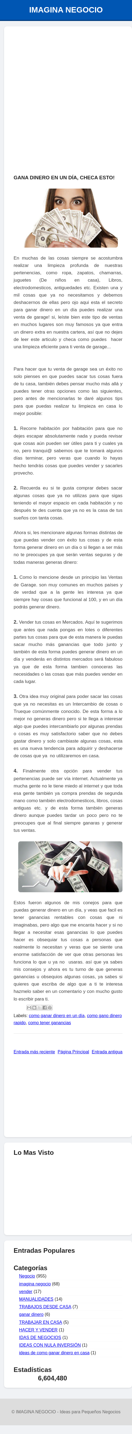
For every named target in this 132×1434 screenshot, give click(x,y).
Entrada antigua (107, 1052)
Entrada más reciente (34, 1052)
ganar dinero (31, 1314)
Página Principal (73, 1052)
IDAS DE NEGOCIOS (40, 1337)
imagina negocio (35, 1284)
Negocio (27, 1276)
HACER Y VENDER (38, 1330)
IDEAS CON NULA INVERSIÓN (50, 1345)
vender (25, 1291)
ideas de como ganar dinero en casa (54, 1352)
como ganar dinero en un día (57, 1015)
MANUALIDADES (36, 1299)
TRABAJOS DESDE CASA (45, 1306)
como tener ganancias (49, 1022)
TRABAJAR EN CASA (40, 1322)
